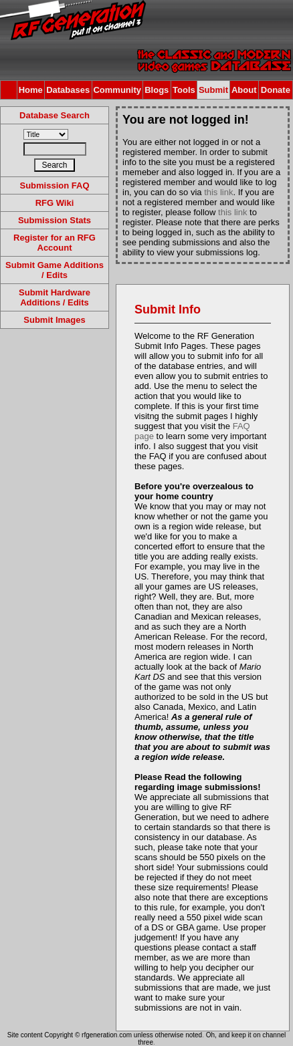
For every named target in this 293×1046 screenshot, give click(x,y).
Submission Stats (54, 220)
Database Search (54, 115)
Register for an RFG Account (54, 243)
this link (218, 192)
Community (117, 90)
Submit (213, 90)
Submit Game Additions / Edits (54, 270)
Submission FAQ (54, 185)
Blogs (156, 90)
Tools (184, 90)
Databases (68, 90)
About (244, 90)
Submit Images (54, 320)
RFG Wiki (54, 203)
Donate (275, 90)
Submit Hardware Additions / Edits (54, 297)
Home (31, 90)
